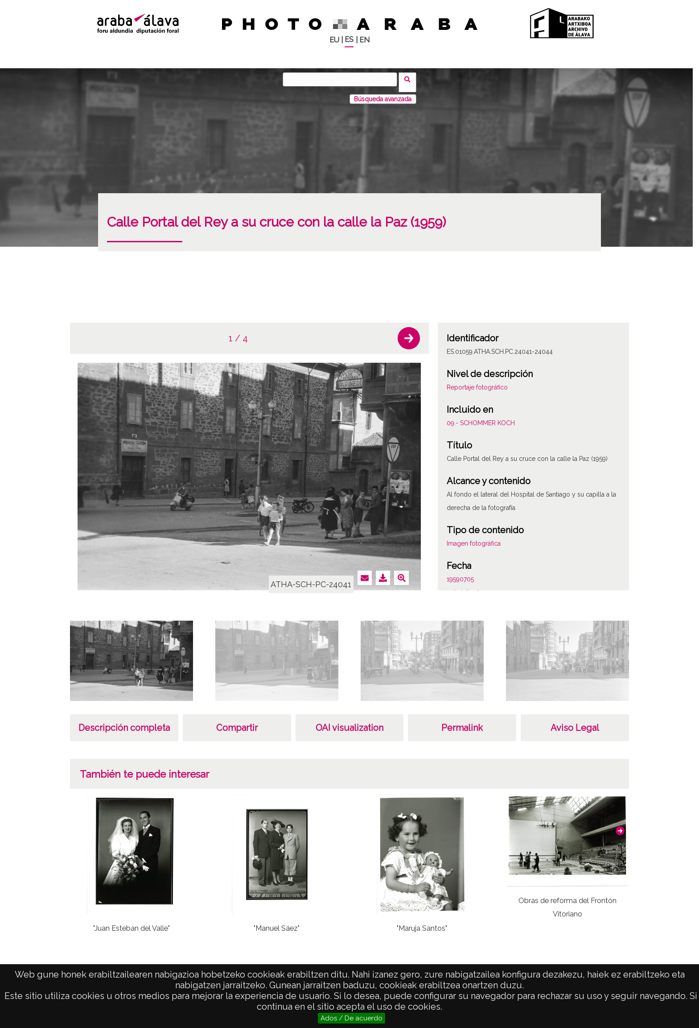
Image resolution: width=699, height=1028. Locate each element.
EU (334, 40)
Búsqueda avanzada (382, 93)
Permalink (462, 722)
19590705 (460, 573)
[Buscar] (343, 79)
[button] (409, 332)
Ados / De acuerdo (351, 1018)
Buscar (410, 79)
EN (364, 40)
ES (349, 39)
